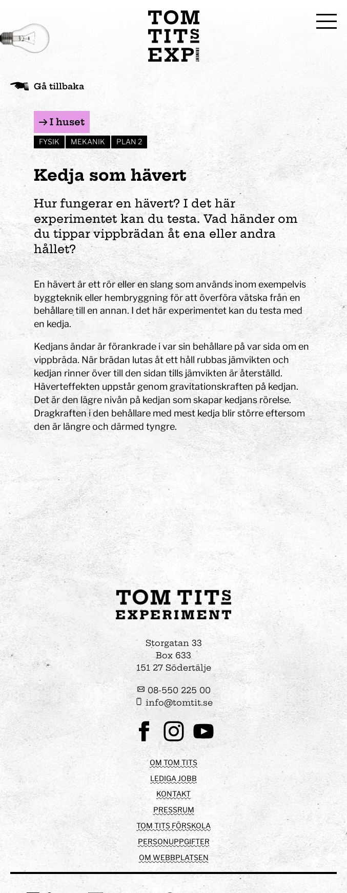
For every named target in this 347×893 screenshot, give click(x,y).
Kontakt (173, 793)
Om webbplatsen (174, 857)
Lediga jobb (173, 778)
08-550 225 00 (174, 690)
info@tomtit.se (174, 702)
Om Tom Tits (173, 762)
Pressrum (173, 809)
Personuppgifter (174, 841)
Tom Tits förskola (173, 825)
